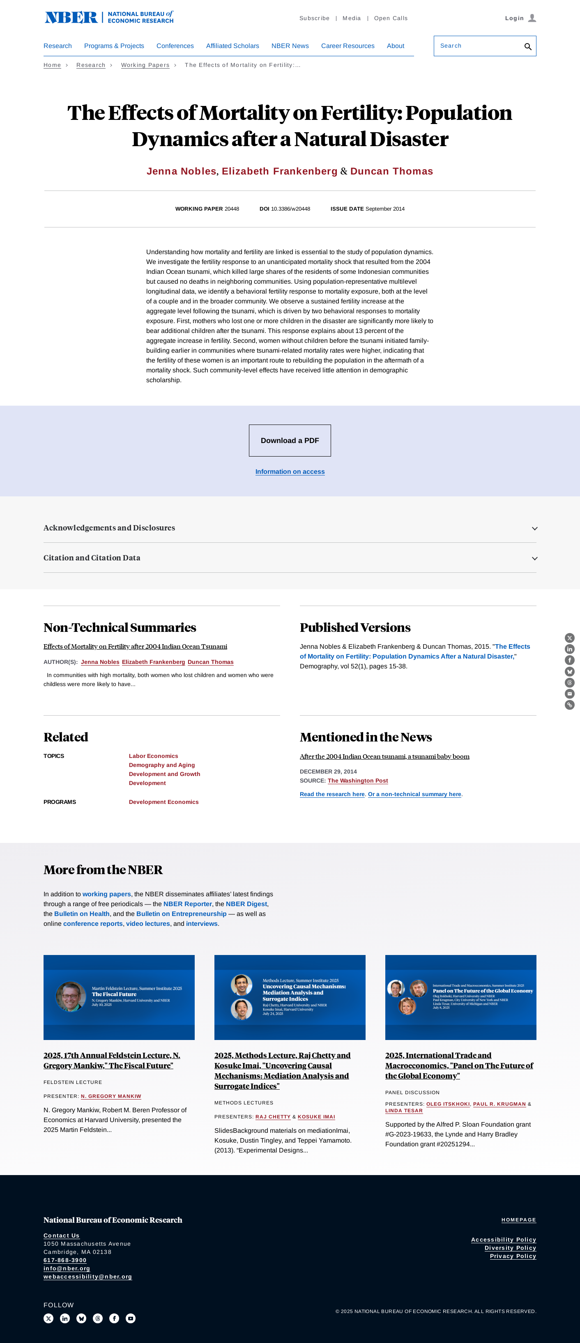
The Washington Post (358, 780)
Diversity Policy (510, 1247)
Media (352, 18)
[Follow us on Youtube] (131, 1318)
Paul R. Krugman (499, 1104)
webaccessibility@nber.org (88, 1276)
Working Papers (145, 65)
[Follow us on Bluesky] (81, 1318)
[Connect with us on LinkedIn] (65, 1318)
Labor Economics (153, 756)
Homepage (519, 1220)
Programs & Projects (114, 45)
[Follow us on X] (48, 1318)
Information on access (290, 471)
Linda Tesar (404, 1110)
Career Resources (348, 45)
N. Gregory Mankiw (111, 1096)
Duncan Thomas (392, 171)
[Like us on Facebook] (114, 1318)
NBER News (290, 45)
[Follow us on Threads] (98, 1318)
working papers (107, 894)
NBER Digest (246, 903)
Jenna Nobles (181, 171)
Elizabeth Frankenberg (280, 171)
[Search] (528, 47)
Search (451, 45)
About (395, 45)
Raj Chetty (273, 1117)
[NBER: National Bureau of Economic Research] (116, 21)
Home (52, 65)
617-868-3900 (65, 1260)
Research (58, 45)
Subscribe (314, 18)
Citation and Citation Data (92, 557)
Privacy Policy (513, 1256)
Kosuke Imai (316, 1117)
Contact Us (62, 1235)
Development (147, 783)
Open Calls (391, 18)
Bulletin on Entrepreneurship (181, 913)
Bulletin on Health (82, 913)
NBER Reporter (187, 903)
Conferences (175, 45)
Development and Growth (164, 774)
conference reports (93, 923)
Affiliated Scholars (232, 45)
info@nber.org (67, 1268)
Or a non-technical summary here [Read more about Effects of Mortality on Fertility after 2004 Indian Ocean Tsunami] (414, 794)
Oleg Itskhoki (448, 1104)
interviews (202, 923)
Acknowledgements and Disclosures (109, 528)
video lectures (148, 923)
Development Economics (164, 802)
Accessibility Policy (503, 1239)
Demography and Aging (162, 765)
